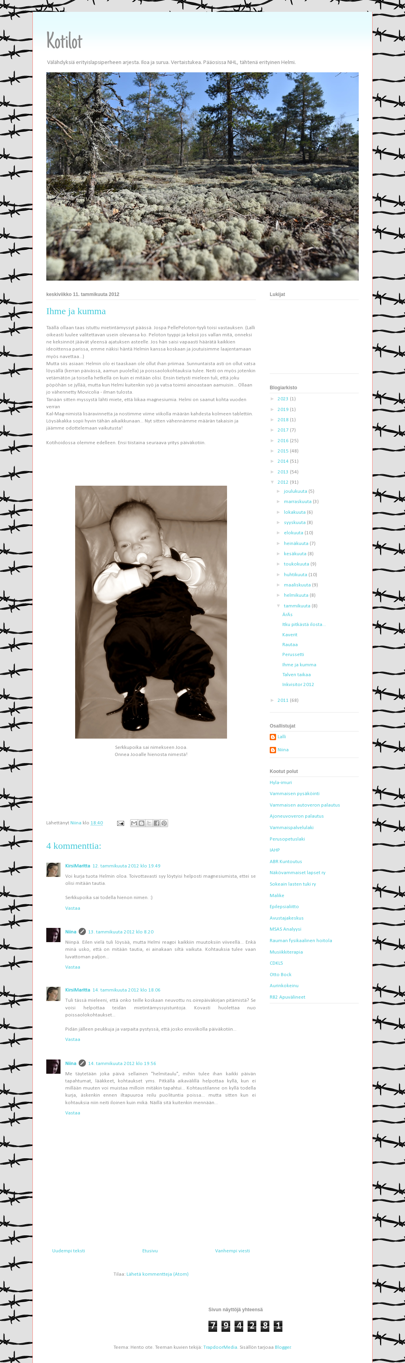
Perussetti (293, 654)
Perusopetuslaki (287, 839)
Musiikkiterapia (286, 952)
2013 (284, 472)
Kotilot (64, 43)
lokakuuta (295, 512)
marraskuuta (298, 501)
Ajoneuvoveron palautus (297, 816)
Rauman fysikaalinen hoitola (301, 940)
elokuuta (294, 532)
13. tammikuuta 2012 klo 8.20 (120, 932)
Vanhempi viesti (232, 1251)
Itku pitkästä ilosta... (304, 624)
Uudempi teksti (68, 1251)
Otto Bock (280, 974)
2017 (284, 430)
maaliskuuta (298, 585)
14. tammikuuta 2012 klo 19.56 (122, 1063)
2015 (284, 451)
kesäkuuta (296, 553)
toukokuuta (297, 564)
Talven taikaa (296, 674)
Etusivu (150, 1251)
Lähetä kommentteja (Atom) (158, 1274)
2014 (284, 461)
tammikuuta (298, 606)
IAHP (275, 850)
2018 (284, 419)
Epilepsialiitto (284, 906)
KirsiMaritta (77, 866)
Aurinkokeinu (284, 985)
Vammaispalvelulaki (292, 827)
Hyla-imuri (281, 782)
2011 (284, 700)
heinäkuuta (297, 543)
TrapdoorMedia (220, 1347)
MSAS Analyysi (285, 929)
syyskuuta (295, 522)
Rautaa (290, 644)
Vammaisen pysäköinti (295, 793)
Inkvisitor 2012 (298, 684)
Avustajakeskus (287, 918)
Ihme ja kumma (299, 664)
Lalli (282, 736)
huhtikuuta (296, 574)
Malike (277, 895)
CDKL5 (276, 963)
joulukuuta (296, 491)
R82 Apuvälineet (287, 997)
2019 (284, 409)
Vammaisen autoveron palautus (305, 805)
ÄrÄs (287, 614)
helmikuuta (297, 595)
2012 (284, 482)
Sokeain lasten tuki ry (293, 884)
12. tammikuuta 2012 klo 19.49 (127, 866)
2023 (284, 399)
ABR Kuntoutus (286, 861)
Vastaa (72, 908)
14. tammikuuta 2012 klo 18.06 (127, 990)
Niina (70, 932)
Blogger (283, 1347)
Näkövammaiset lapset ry (298, 872)
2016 (284, 440)
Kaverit (289, 634)
